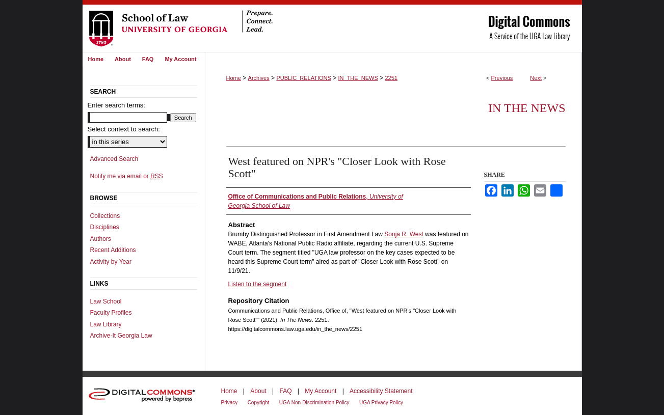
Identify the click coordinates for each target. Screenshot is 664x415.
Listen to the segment (257, 284)
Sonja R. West (403, 234)
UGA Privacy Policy (381, 402)
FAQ (285, 391)
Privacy (229, 402)
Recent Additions (113, 250)
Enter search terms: (116, 105)
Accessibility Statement (381, 391)
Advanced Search (114, 158)
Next (536, 78)
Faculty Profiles (111, 312)
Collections (105, 215)
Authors (100, 238)
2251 (391, 78)
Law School (106, 301)
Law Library (106, 324)
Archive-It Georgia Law (121, 335)
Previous (502, 78)
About (258, 391)
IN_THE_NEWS (358, 78)
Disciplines (104, 227)
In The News (527, 108)
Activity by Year (110, 261)
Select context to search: (124, 129)
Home (233, 78)
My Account (320, 391)
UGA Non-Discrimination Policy (314, 402)
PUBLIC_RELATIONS (303, 78)
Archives (259, 78)
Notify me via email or (126, 176)
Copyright (259, 402)
